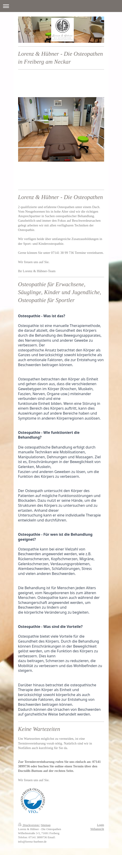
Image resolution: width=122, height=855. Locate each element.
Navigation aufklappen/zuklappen (61, 6)
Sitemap (46, 825)
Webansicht (97, 829)
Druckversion (29, 825)
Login (100, 824)
